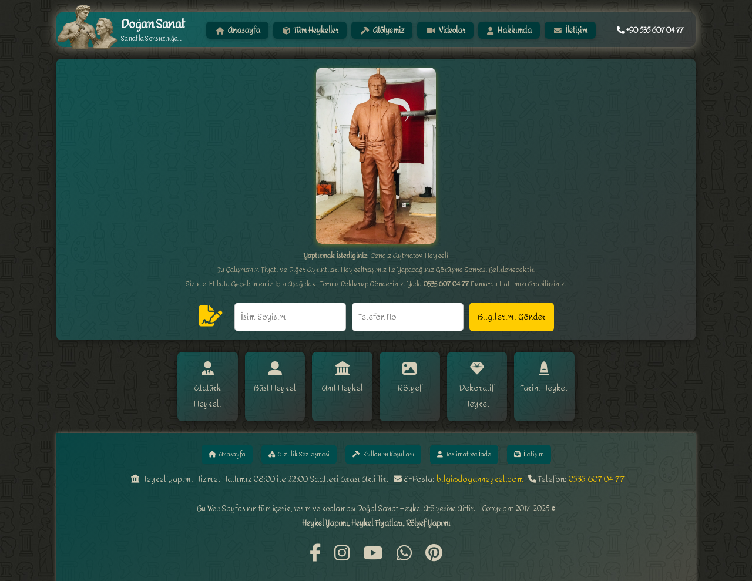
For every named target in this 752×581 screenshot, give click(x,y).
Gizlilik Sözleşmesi (293, 439)
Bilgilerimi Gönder (512, 317)
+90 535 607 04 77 (650, 30)
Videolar (446, 30)
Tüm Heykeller (310, 30)
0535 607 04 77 (597, 465)
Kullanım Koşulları (385, 439)
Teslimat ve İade (473, 439)
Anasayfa (238, 30)
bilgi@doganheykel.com (480, 465)
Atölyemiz (382, 30)
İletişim (570, 30)
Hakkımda (509, 30)
